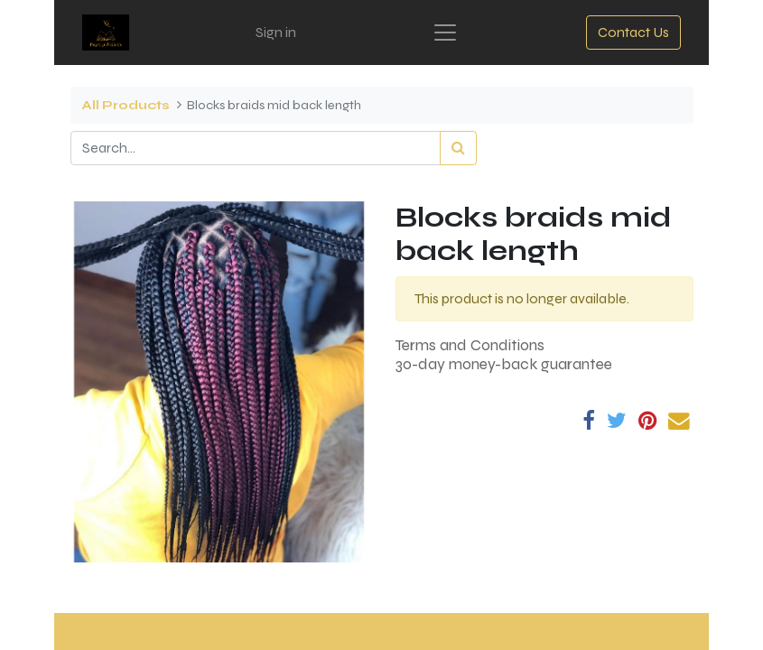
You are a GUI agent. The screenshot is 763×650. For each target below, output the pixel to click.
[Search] (458, 148)
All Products (125, 105)
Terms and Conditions (469, 345)
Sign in (276, 32)
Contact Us (633, 32)
